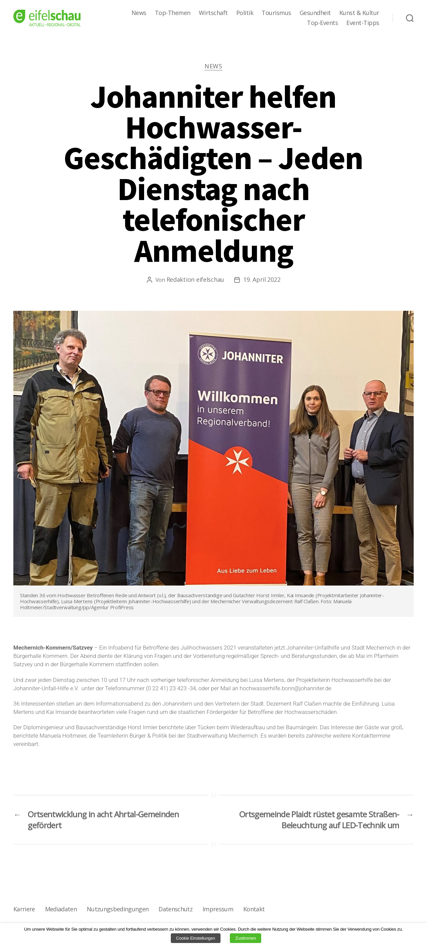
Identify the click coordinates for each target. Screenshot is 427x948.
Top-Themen (172, 13)
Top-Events (322, 23)
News (138, 13)
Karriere (24, 909)
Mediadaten (61, 909)
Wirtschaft (213, 13)
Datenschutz (175, 909)
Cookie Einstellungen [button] (195, 938)
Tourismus (276, 13)
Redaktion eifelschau (195, 279)
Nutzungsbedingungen (117, 909)
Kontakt (254, 909)
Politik (245, 13)
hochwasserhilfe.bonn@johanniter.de (286, 688)
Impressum (217, 909)
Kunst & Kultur (359, 13)
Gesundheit (315, 13)
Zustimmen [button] (245, 938)
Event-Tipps (362, 23)
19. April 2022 (261, 279)
